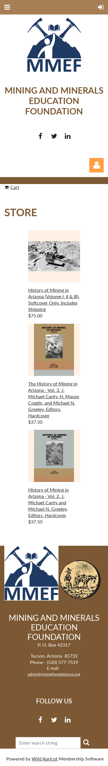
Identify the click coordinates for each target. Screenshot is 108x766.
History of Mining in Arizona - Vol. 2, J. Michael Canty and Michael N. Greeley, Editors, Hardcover (48, 502)
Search (86, 742)
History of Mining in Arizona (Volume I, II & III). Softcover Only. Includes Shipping (53, 299)
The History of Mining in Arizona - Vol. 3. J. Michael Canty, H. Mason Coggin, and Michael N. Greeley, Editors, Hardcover (53, 399)
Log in (96, 165)
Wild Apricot (45, 758)
